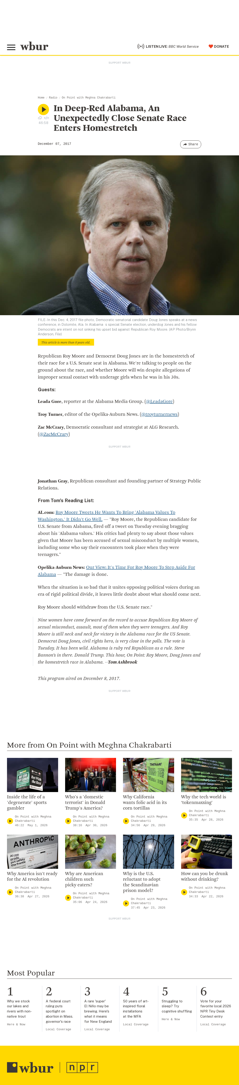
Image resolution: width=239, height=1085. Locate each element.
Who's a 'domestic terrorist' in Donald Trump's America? (85, 803)
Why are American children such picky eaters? (84, 880)
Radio (53, 97)
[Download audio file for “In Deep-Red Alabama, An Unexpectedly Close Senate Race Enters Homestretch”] (40, 118)
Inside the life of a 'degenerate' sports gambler (27, 803)
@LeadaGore (159, 401)
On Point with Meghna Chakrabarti (89, 97)
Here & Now (16, 1024)
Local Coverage (58, 1029)
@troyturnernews (159, 414)
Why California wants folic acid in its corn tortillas (145, 803)
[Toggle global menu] (11, 47)
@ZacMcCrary (53, 434)
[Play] (10, 821)
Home (41, 97)
